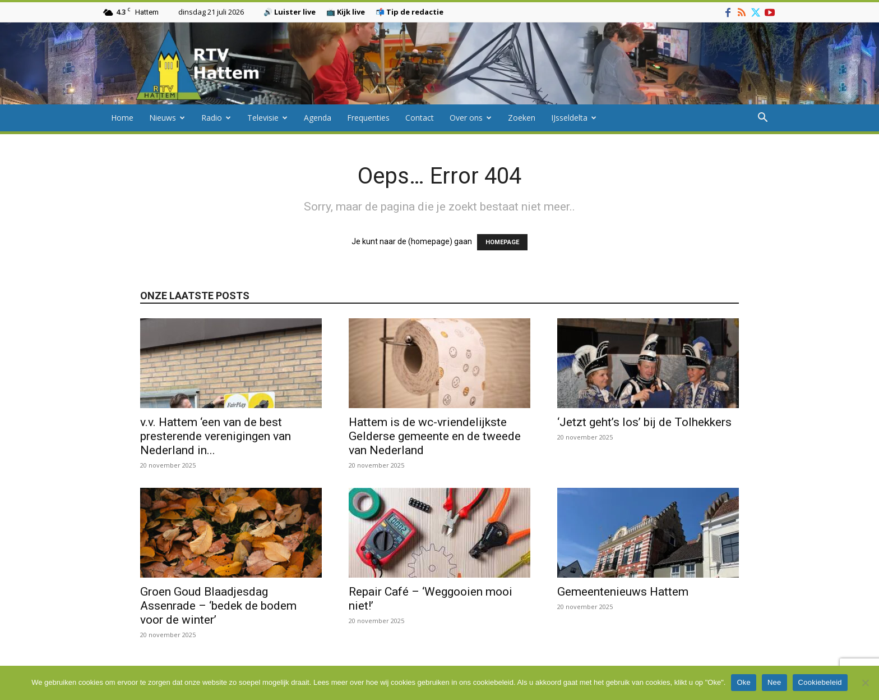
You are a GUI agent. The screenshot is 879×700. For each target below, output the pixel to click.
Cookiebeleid (820, 682)
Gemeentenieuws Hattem (622, 591)
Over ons (471, 117)
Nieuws (167, 117)
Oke (744, 682)
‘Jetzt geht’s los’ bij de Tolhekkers (645, 422)
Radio (216, 117)
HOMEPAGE (502, 242)
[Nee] (865, 682)
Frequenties (368, 117)
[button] (762, 118)
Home (122, 117)
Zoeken (521, 117)
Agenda (317, 117)
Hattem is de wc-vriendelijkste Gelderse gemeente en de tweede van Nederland (435, 436)
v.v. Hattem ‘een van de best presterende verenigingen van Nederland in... (215, 436)
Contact (419, 117)
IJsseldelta (573, 117)
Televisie (267, 117)
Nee (774, 682)
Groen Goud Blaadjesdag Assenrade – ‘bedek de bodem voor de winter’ (218, 605)
